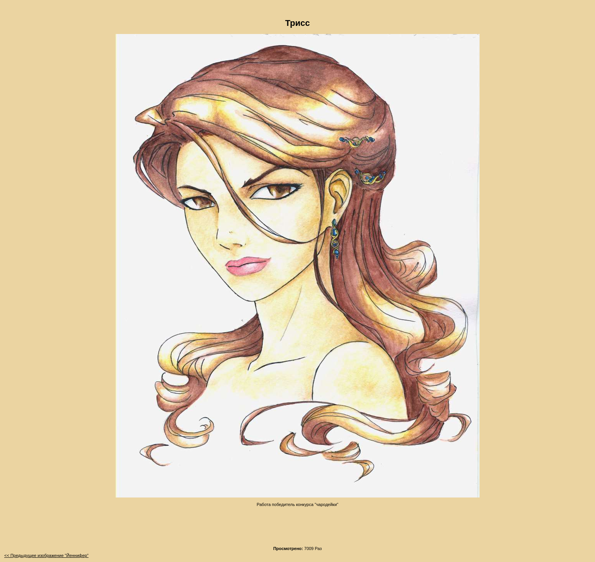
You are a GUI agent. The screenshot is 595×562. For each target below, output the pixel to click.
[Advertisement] (297, 524)
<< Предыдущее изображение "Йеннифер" (46, 555)
